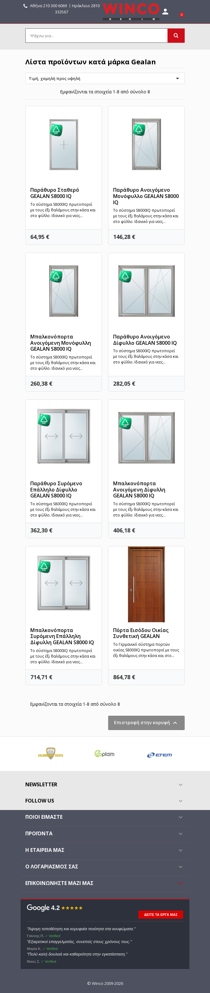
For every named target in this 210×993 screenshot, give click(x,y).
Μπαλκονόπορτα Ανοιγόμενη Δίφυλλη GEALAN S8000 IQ (139, 489)
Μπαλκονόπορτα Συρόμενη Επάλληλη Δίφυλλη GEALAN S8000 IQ (62, 636)
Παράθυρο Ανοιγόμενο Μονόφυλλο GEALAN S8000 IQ (146, 196)
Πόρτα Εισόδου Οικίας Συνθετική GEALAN (140, 633)
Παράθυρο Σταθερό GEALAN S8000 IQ (54, 193)
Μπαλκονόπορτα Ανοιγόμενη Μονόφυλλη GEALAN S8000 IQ (60, 343)
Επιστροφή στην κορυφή (146, 723)
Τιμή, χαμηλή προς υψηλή (105, 78)
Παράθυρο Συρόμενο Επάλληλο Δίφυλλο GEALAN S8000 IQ (56, 489)
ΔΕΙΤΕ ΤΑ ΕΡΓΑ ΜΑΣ (161, 914)
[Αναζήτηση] (105, 35)
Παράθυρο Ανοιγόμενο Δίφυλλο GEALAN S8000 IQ (145, 339)
